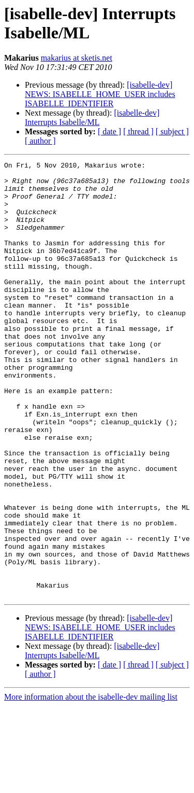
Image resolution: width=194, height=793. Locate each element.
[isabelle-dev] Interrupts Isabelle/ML (92, 117)
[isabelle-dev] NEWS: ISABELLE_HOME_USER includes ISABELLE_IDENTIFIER (100, 94)
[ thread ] (138, 131)
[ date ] (109, 131)
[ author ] (40, 140)
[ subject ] (172, 131)
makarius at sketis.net (76, 57)
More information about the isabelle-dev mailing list (90, 784)
